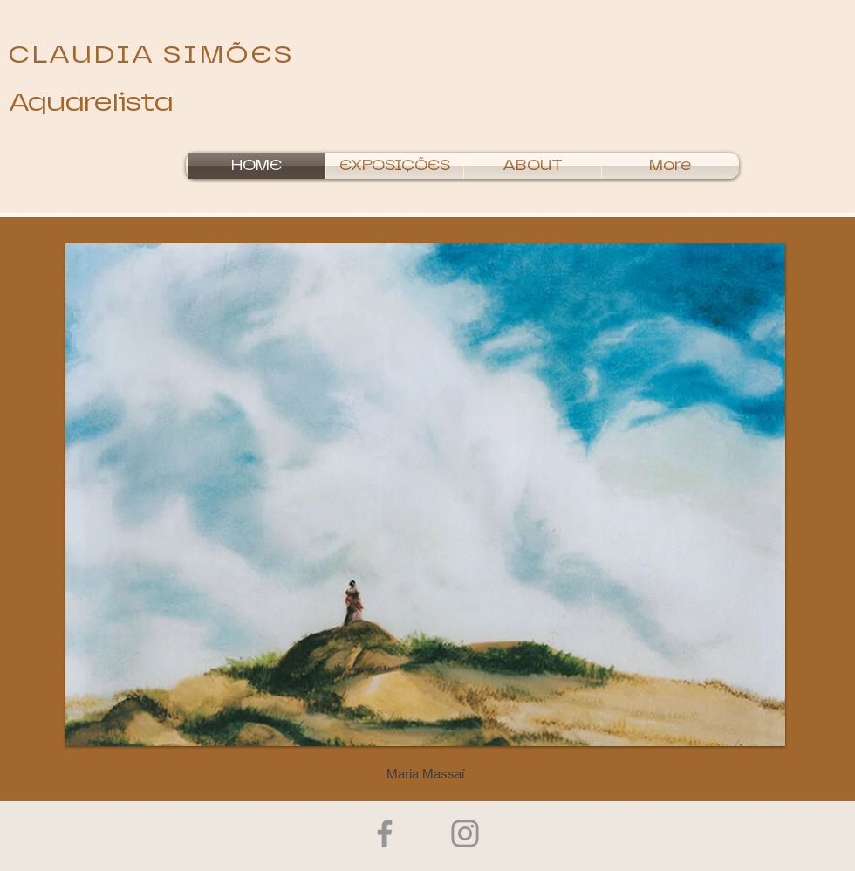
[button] (394, 166)
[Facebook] (384, 833)
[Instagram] (465, 833)
